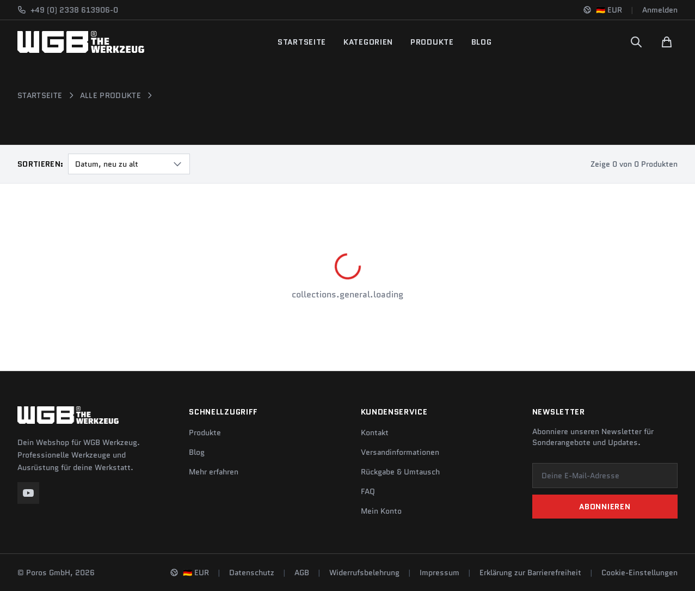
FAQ (368, 491)
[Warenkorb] (667, 42)
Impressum (439, 572)
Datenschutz (251, 572)
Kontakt (375, 432)
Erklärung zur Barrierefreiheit (530, 572)
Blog (481, 41)
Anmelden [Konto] (660, 9)
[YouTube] (28, 493)
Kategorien (368, 41)
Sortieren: (40, 164)
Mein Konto (381, 510)
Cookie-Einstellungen (639, 572)
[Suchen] (636, 42)
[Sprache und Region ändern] (602, 9)
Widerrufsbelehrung (364, 572)
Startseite (302, 41)
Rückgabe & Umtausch (400, 471)
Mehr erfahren (213, 471)
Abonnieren (604, 506)
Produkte (432, 41)
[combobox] (129, 164)
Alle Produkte (111, 95)
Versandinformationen (400, 452)
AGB (301, 572)
